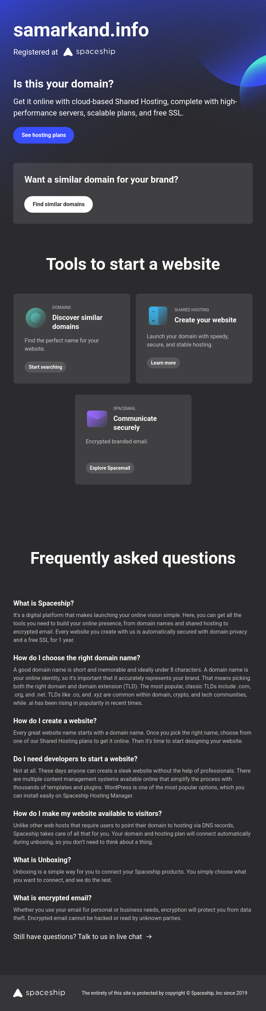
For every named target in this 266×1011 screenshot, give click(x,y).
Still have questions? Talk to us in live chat (82, 936)
